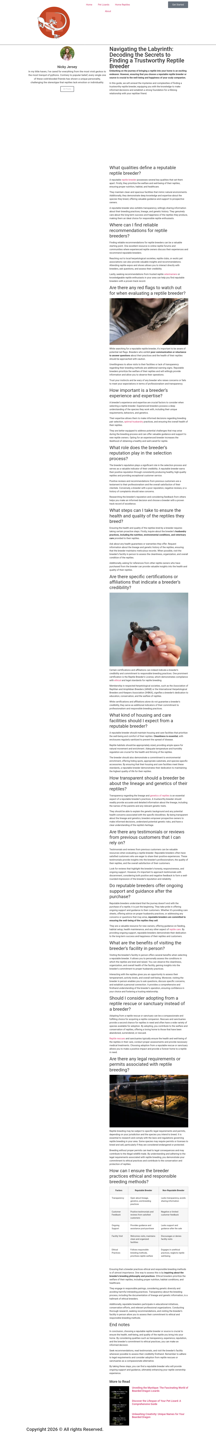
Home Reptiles (122, 4)
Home (89, 4)
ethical (117, 680)
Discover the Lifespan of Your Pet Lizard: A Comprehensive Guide (156, 1402)
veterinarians (170, 274)
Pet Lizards (103, 4)
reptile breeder (129, 179)
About (108, 11)
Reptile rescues (117, 1038)
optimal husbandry (133, 421)
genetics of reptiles (159, 795)
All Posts (67, 89)
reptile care (175, 929)
